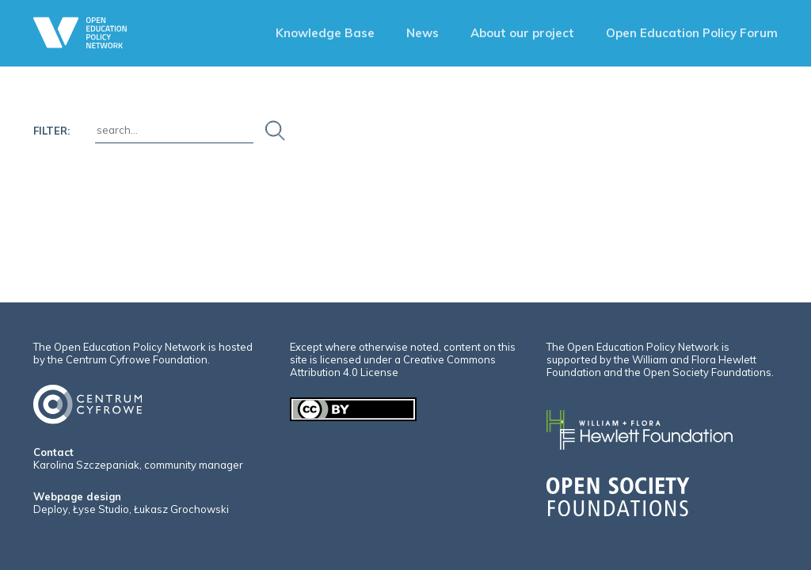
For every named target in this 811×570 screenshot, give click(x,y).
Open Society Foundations (707, 372)
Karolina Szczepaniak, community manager (138, 464)
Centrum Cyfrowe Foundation (137, 359)
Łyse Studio (101, 509)
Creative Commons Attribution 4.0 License (393, 365)
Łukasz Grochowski (181, 509)
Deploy (50, 509)
